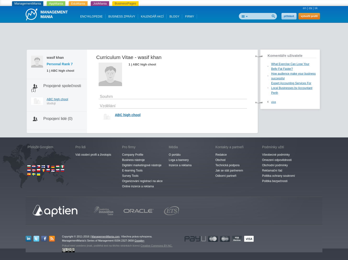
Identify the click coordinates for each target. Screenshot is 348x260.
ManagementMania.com (105, 236)
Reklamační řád (272, 170)
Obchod (220, 160)
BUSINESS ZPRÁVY (121, 16)
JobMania (100, 3)
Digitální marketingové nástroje (142, 165)
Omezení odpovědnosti (277, 160)
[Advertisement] (174, 37)
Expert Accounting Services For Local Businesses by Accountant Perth (291, 88)
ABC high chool (57, 99)
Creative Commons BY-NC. (156, 245)
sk (316, 8)
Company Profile (132, 154)
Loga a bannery (179, 160)
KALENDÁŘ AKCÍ (152, 16)
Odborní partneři (225, 175)
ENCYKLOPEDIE (91, 16)
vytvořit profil (309, 16)
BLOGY (174, 16)
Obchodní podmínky (275, 165)
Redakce (221, 154)
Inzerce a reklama (180, 165)
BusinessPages (125, 3)
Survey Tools (130, 175)
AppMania (56, 3)
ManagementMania (27, 3)
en (304, 8)
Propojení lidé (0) (58, 119)
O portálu (174, 154)
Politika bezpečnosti (274, 181)
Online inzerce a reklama (138, 186)
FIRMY (189, 16)
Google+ (140, 240)
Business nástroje (133, 160)
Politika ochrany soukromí (278, 175)
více (273, 101)
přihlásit (289, 16)
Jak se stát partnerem (229, 170)
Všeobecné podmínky (276, 154)
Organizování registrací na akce (142, 181)
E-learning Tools (132, 170)
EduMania (78, 3)
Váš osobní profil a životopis (93, 154)
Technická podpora (227, 165)
